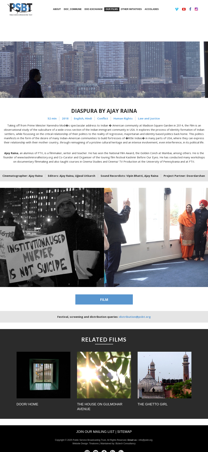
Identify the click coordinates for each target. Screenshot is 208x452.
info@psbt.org (146, 440)
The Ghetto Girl (153, 404)
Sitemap (124, 432)
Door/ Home (27, 404)
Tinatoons (94, 443)
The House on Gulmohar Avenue (99, 406)
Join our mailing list (95, 432)
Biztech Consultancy (126, 443)
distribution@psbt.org (135, 317)
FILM (104, 299)
